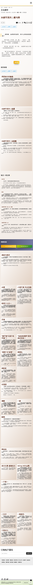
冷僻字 (14, 26)
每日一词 (10, 7)
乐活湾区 (7, 560)
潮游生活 (11, 560)
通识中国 (16, 560)
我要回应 (16, 62)
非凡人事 (20, 560)
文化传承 (3, 12)
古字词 (3, 26)
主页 (2, 7)
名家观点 (3, 562)
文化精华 (5, 7)
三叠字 (9, 26)
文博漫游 (24, 12)
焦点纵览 (28, 560)
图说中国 (8, 12)
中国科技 (3, 560)
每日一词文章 (5, 175)
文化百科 (13, 12)
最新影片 (16, 562)
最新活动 (20, 562)
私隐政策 (7, 583)
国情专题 (7, 562)
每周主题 (11, 562)
